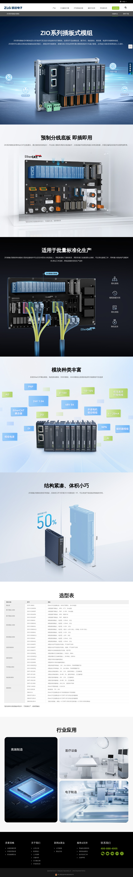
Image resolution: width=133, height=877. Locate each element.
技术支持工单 (83, 854)
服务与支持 (91, 8)
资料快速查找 (83, 851)
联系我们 (36, 851)
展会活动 (59, 851)
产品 (54, 8)
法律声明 (82, 857)
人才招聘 (36, 854)
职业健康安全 (11, 854)
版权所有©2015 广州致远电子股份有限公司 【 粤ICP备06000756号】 (66, 871)
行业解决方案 (64, 8)
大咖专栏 (36, 857)
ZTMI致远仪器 (78, 8)
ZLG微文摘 (36, 860)
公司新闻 (59, 848)
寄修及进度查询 (84, 848)
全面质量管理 (11, 848)
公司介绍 (36, 848)
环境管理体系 (11, 851)
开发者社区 (103, 8)
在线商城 (116, 8)
